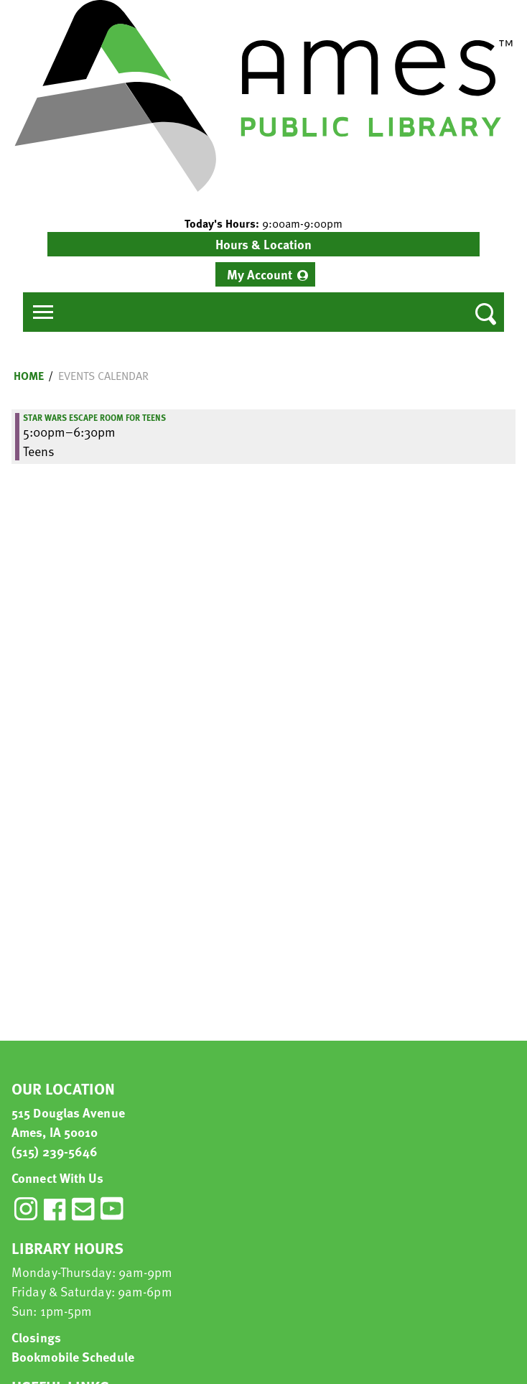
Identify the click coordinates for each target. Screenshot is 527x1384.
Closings (36, 1337)
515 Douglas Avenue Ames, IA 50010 (68, 1121)
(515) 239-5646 (54, 1151)
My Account (259, 274)
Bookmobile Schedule (72, 1356)
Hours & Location (263, 244)
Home (29, 375)
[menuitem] (265, 274)
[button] (263, 223)
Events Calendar (103, 375)
